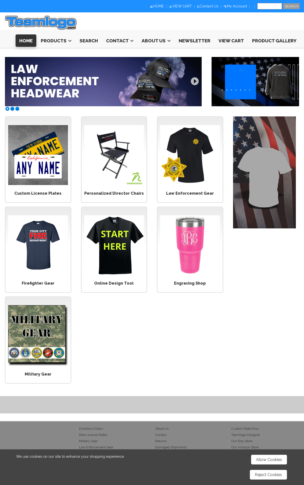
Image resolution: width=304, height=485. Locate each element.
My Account (237, 6)
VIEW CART (182, 6)
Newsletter (194, 40)
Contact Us (209, 6)
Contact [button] (119, 40)
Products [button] (56, 40)
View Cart (231, 40)
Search (89, 40)
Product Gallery (274, 40)
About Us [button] (156, 40)
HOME (158, 6)
